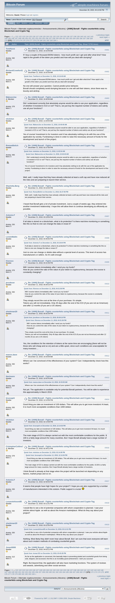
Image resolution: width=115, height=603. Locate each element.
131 (50, 36)
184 (54, 40)
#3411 (107, 313)
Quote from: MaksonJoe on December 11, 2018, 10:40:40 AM (45, 124)
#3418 (107, 503)
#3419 (107, 524)
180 (41, 40)
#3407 (107, 216)
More (46, 23)
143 (91, 36)
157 (50, 38)
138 (74, 36)
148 (19, 38)
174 (20, 40)
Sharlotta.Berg (12, 186)
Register (38, 23)
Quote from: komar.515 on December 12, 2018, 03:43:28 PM (45, 553)
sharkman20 (11, 311)
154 (40, 38)
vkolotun (10, 119)
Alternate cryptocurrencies (29, 29)
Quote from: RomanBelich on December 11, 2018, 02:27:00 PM (46, 192)
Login (31, 23)
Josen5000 (11, 547)
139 (78, 36)
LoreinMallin (11, 237)
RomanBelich (12, 145)
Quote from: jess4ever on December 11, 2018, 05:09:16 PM (45, 317)
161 (63, 38)
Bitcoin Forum (10, 29)
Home (11, 23)
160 (60, 38)
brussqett (10, 398)
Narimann (10, 376)
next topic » (105, 37)
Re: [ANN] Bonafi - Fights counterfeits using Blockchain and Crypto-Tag (61, 49)
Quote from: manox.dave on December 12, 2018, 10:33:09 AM (45, 382)
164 (74, 38)
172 (13, 40)
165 (77, 38)
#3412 (107, 356)
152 (33, 38)
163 (70, 38)
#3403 (107, 98)
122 (20, 36)
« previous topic (102, 35)
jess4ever (10, 283)
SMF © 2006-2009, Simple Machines (67, 598)
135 (64, 36)
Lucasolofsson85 (14, 501)
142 (88, 36)
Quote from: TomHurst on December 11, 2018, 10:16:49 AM (45, 76)
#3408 (107, 238)
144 (5, 38)
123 (23, 36)
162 (67, 38)
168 (87, 38)
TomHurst (10, 49)
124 (26, 36)
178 (34, 40)
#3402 (107, 71)
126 (33, 36)
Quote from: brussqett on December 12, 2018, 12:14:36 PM (45, 426)
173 (17, 40)
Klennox (9, 261)
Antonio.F (10, 215)
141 (84, 36)
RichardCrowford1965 (16, 70)
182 (47, 40)
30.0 (33, 20)
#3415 (107, 421)
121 (16, 36)
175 (23, 40)
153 (36, 38)
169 (91, 38)
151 (29, 38)
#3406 (107, 187)
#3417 (107, 481)
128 (40, 36)
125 (30, 36)
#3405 (107, 146)
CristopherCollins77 (15, 446)
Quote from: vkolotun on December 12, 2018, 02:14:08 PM (44, 452)
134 (61, 36)
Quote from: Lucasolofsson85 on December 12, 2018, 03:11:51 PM (47, 529)
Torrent (38, 20)
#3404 (107, 120)
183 (51, 40)
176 (27, 40)
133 (57, 36)
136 (67, 36)
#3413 (107, 377)
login (28, 15)
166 (81, 38)
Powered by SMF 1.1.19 (43, 598)
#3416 (107, 448)
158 (53, 38)
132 (54, 36)
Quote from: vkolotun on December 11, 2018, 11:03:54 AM (44, 151)
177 (30, 40)
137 (71, 36)
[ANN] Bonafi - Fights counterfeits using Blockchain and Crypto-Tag (45, 579)
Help (18, 23)
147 (16, 38)
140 (81, 36)
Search (24, 23)
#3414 (107, 399)
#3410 (107, 284)
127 (37, 36)
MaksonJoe (11, 97)
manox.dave (11, 355)
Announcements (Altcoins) (54, 29)
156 (46, 38)
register (35, 15)
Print (107, 40)
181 (44, 40)
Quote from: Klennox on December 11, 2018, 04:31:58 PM (44, 288)
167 (84, 38)
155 (43, 38)
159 (57, 38)
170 (5, 40)
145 (9, 38)
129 (44, 36)
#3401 (107, 50)
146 (12, 38)
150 (26, 38)
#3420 (107, 549)
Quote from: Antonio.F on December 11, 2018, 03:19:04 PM (45, 243)
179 (37, 40)
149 (23, 38)
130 (47, 36)
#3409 (107, 262)
